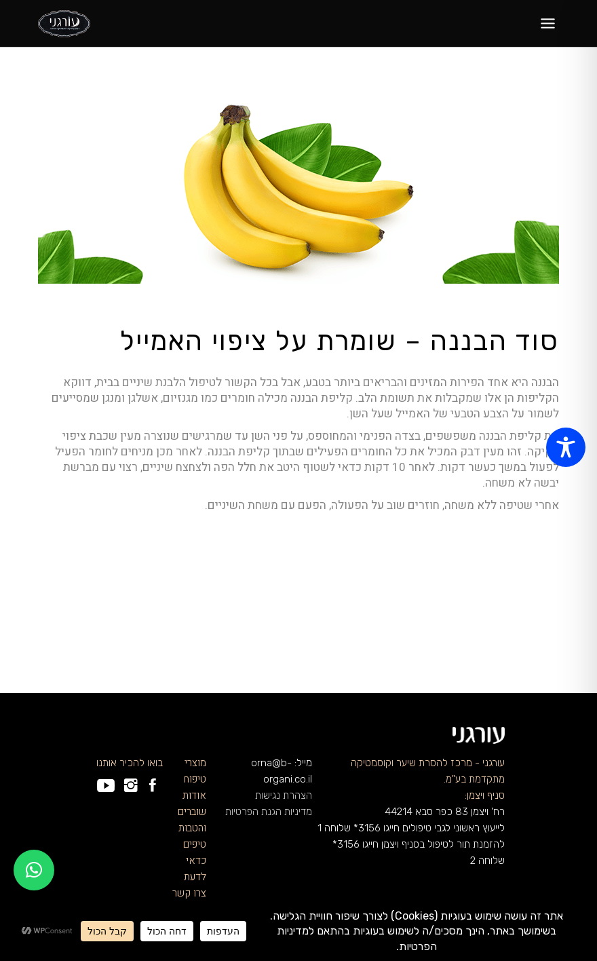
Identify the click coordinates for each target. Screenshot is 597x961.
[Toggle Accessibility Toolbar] (566, 447)
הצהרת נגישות (283, 795)
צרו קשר (189, 893)
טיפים (194, 844)
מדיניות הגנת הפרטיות (268, 812)
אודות (194, 795)
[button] (34, 870)
